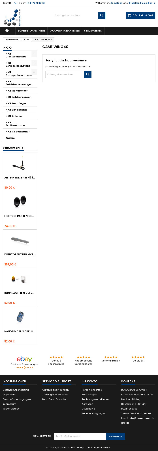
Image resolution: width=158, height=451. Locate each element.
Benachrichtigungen (94, 413)
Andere (10, 138)
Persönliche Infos (92, 390)
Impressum (9, 404)
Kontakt (7, 3)
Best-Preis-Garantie (54, 399)
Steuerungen (93, 30)
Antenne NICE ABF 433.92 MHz (19, 177)
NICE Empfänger (16, 103)
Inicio (7, 47)
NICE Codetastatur (18, 131)
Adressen (87, 404)
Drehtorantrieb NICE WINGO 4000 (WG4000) (19, 254)
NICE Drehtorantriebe (16, 55)
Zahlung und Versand (55, 394)
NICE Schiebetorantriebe (18, 64)
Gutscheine (88, 408)
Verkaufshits (13, 148)
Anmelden (116, 3)
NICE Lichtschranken (18, 97)
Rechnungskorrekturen (95, 399)
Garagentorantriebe (65, 30)
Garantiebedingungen (55, 390)
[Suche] (79, 15)
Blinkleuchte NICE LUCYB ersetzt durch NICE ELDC (19, 292)
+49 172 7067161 (35, 3)
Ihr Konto (89, 381)
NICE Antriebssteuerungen (19, 83)
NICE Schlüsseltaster (15, 124)
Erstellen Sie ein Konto (142, 3)
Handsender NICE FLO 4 (19, 331)
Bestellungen (89, 394)
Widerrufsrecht (11, 408)
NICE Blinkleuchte (16, 109)
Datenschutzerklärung (16, 390)
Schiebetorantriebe (31, 30)
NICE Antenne (14, 116)
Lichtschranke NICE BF (19, 216)
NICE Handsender (17, 90)
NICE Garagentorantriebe (19, 73)
